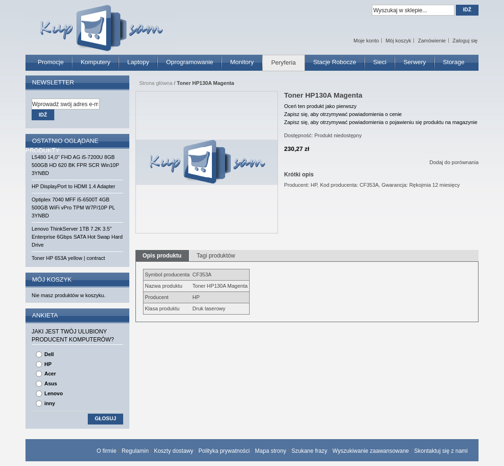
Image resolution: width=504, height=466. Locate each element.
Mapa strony (270, 451)
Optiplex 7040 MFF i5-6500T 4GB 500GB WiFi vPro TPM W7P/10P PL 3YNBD (73, 207)
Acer (50, 373)
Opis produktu (162, 255)
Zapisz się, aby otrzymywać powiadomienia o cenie (343, 114)
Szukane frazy (309, 451)
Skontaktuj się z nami (441, 451)
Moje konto (366, 40)
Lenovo (53, 393)
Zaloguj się (465, 40)
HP (47, 364)
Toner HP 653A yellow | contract (68, 258)
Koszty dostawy (173, 451)
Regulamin (135, 451)
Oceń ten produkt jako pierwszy (320, 106)
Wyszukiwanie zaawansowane (371, 451)
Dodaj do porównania (454, 162)
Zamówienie (431, 40)
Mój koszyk (398, 40)
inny (49, 403)
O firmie (107, 451)
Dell (49, 354)
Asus (50, 383)
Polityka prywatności (224, 451)
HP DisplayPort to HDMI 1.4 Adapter (73, 186)
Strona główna (155, 83)
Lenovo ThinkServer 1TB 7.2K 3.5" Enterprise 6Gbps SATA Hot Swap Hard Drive (77, 237)
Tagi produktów (216, 255)
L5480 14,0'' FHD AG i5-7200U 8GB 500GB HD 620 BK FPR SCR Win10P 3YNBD (75, 165)
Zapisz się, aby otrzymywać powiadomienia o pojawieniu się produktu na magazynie (381, 122)
